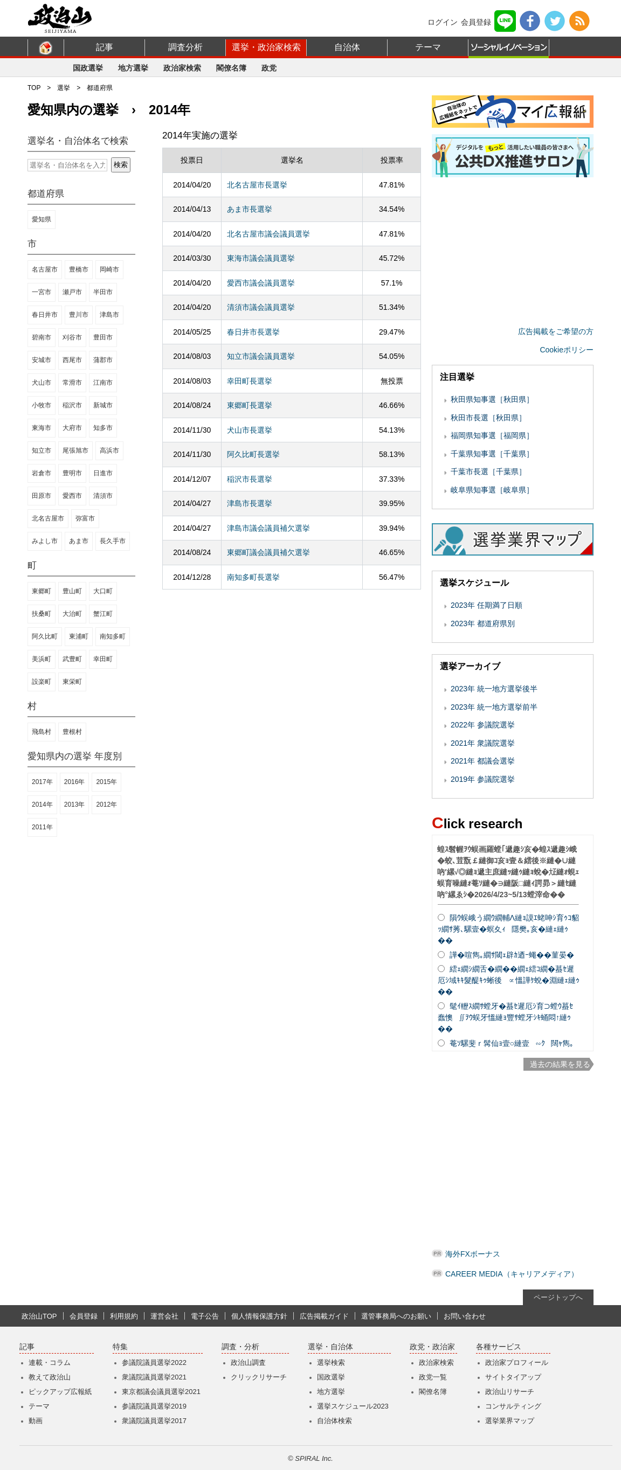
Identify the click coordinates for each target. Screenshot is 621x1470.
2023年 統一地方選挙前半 (494, 707)
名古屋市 (45, 269)
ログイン (442, 22)
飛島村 (41, 732)
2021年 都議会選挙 (483, 761)
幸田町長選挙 (249, 381)
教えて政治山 (50, 1377)
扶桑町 (41, 614)
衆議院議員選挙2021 (154, 1377)
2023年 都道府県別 (483, 623)
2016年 (74, 782)
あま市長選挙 (249, 209)
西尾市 (72, 360)
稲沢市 (72, 405)
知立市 (41, 450)
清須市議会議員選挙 (261, 307)
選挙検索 (331, 1362)
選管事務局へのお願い (396, 1316)
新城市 (103, 405)
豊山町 (72, 591)
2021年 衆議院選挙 (483, 743)
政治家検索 (182, 68)
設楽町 (41, 681)
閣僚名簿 (231, 68)
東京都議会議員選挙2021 (161, 1391)
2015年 (106, 782)
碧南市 (41, 337)
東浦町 (78, 636)
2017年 (42, 782)
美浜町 (41, 659)
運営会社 (164, 1316)
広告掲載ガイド (324, 1316)
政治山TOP (39, 1316)
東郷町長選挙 (249, 405)
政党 (269, 68)
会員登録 (476, 22)
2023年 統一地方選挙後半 (494, 688)
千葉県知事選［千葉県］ (492, 453)
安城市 (41, 360)
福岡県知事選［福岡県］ (492, 435)
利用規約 (124, 1316)
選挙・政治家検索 (266, 47)
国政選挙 (88, 68)
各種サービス (498, 1347)
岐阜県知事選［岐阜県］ (492, 490)
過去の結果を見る (560, 1064)
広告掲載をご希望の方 (556, 331)
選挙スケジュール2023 (353, 1406)
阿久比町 (45, 636)
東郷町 (41, 591)
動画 (36, 1420)
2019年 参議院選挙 (483, 779)
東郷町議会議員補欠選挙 (268, 552)
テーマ (428, 47)
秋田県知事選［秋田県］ (492, 399)
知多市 (103, 428)
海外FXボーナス (472, 1254)
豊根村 (72, 732)
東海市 (41, 428)
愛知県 (41, 219)
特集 (120, 1347)
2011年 (42, 827)
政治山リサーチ (509, 1391)
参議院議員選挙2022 (154, 1362)
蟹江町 (103, 614)
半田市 (103, 292)
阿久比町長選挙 (253, 454)
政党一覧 (433, 1377)
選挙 (63, 88)
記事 (104, 47)
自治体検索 (334, 1420)
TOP (33, 88)
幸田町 (103, 659)
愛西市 (72, 496)
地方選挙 (133, 68)
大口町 (103, 591)
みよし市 (45, 541)
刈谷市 (72, 337)
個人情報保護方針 (259, 1316)
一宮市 (41, 292)
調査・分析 (240, 1347)
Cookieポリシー (567, 349)
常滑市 (72, 382)
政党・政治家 (432, 1347)
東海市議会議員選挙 (261, 258)
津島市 (109, 314)
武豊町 (72, 659)
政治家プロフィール (516, 1362)
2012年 (106, 804)
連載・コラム (50, 1362)
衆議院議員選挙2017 (154, 1420)
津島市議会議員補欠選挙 (268, 528)
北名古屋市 (48, 518)
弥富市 (85, 518)
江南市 (103, 382)
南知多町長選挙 (253, 577)
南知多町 (113, 636)
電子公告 (205, 1316)
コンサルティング (513, 1406)
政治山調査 (248, 1362)
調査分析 (185, 47)
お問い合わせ (465, 1316)
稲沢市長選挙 (249, 479)
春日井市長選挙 (253, 332)
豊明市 (72, 473)
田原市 (41, 496)
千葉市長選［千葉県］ (488, 471)
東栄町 (72, 681)
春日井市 (45, 314)
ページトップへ (558, 1297)
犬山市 (41, 382)
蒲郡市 (103, 360)
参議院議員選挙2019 (154, 1406)
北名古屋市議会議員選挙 (268, 234)
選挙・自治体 (330, 1347)
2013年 (74, 804)
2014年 (42, 804)
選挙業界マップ (509, 1420)
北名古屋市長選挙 (257, 185)
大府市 (72, 428)
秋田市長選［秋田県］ (488, 417)
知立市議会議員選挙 (261, 356)
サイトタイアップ (513, 1377)
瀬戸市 (72, 292)
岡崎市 (109, 269)
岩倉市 (41, 473)
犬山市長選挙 (249, 430)
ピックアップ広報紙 (60, 1391)
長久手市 (113, 541)
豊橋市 (78, 269)
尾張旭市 (75, 450)
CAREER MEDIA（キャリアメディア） (511, 1274)
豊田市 (103, 337)
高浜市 (109, 450)
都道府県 (100, 88)
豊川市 (78, 314)
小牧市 (41, 405)
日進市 (103, 473)
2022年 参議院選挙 (483, 724)
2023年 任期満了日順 (486, 605)
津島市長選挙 (249, 503)
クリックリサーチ (259, 1377)
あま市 (78, 541)
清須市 (103, 496)
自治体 (347, 47)
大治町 (72, 614)
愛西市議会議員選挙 (261, 283)
